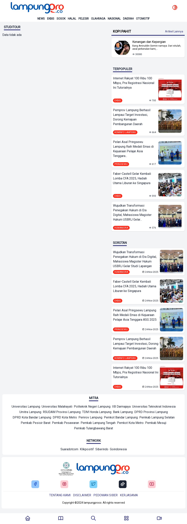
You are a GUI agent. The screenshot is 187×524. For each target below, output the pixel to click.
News (41, 18)
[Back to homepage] (36, 8)
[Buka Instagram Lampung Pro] (64, 484)
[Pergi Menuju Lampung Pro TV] (159, 518)
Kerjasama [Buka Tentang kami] (129, 495)
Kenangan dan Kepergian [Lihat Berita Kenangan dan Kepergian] (149, 42)
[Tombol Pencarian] (93, 518)
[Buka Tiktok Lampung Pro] (122, 484)
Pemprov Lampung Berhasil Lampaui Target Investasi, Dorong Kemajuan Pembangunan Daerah (131, 117)
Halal (72, 18)
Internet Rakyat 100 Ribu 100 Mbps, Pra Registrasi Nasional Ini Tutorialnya (133, 82)
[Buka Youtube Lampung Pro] (151, 484)
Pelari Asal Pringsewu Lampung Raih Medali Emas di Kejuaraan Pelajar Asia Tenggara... (133, 149)
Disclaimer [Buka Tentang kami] (82, 495)
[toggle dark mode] (174, 8)
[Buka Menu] (126, 518)
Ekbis (50, 18)
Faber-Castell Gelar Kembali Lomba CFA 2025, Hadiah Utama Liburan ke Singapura (132, 178)
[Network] (69, 449)
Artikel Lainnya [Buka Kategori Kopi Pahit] (174, 31)
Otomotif (143, 18)
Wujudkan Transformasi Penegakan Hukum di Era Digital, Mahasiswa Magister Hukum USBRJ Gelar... (132, 212)
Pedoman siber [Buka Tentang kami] (105, 495)
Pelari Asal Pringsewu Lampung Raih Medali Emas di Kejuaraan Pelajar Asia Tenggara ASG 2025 (135, 314)
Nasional (114, 18)
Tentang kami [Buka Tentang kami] (60, 495)
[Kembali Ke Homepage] (27, 518)
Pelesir (83, 18)
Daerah (128, 18)
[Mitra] (26, 407)
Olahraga (98, 18)
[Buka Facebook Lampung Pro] (35, 484)
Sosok (61, 18)
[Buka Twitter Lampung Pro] (93, 484)
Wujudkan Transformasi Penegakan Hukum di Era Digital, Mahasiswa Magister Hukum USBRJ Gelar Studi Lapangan (135, 259)
